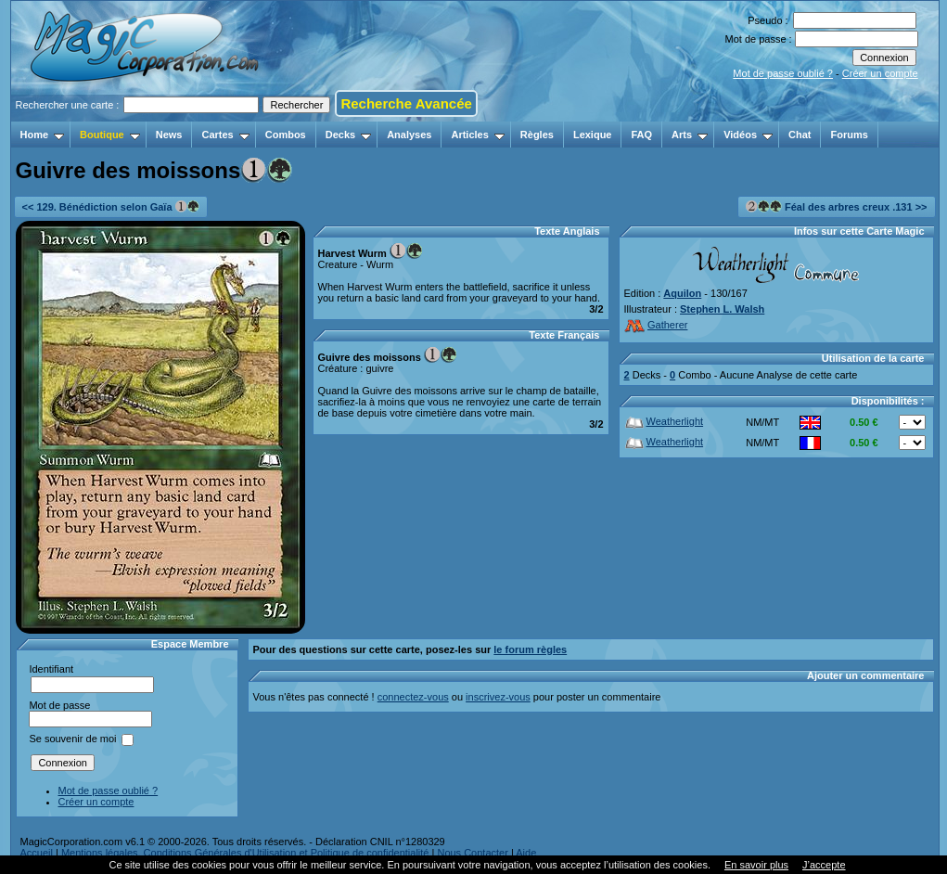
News (169, 134)
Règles (537, 134)
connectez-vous (413, 696)
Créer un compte (880, 73)
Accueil (36, 852)
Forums (848, 134)
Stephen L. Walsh (722, 309)
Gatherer (656, 324)
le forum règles (530, 649)
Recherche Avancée (405, 103)
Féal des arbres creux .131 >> (837, 206)
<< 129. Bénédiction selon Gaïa (110, 206)
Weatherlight (664, 421)
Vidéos (748, 134)
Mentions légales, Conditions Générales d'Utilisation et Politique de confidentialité (245, 852)
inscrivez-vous (498, 696)
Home (42, 134)
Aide (526, 852)
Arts (690, 134)
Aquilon (682, 293)
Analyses (409, 134)
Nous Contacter (472, 852)
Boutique (110, 134)
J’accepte (823, 864)
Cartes (225, 134)
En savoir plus (756, 864)
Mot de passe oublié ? (783, 73)
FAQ (641, 134)
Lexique (592, 134)
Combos (285, 134)
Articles (477, 134)
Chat (799, 134)
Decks (348, 134)
